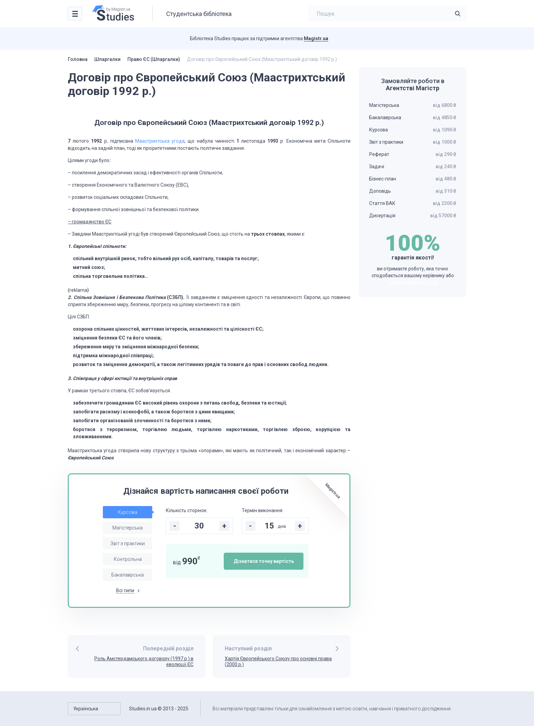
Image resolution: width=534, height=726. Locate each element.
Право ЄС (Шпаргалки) (153, 59)
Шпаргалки (107, 59)
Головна (78, 59)
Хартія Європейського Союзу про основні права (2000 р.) (278, 661)
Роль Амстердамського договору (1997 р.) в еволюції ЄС (143, 661)
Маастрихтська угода (160, 141)
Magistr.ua (316, 38)
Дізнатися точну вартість (264, 561)
